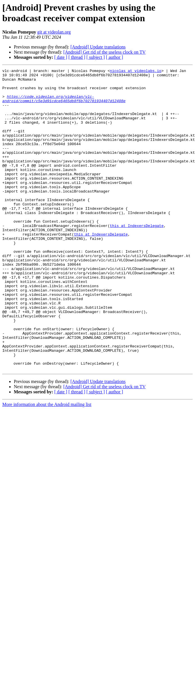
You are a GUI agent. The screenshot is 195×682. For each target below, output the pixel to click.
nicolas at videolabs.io (135, 71)
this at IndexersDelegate (136, 257)
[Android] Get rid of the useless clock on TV (104, 52)
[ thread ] (76, 57)
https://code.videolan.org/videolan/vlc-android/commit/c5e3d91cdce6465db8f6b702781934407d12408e (64, 105)
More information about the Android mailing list (46, 464)
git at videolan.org (54, 32)
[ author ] (114, 57)
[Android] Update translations (98, 46)
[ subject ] (95, 57)
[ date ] (60, 57)
